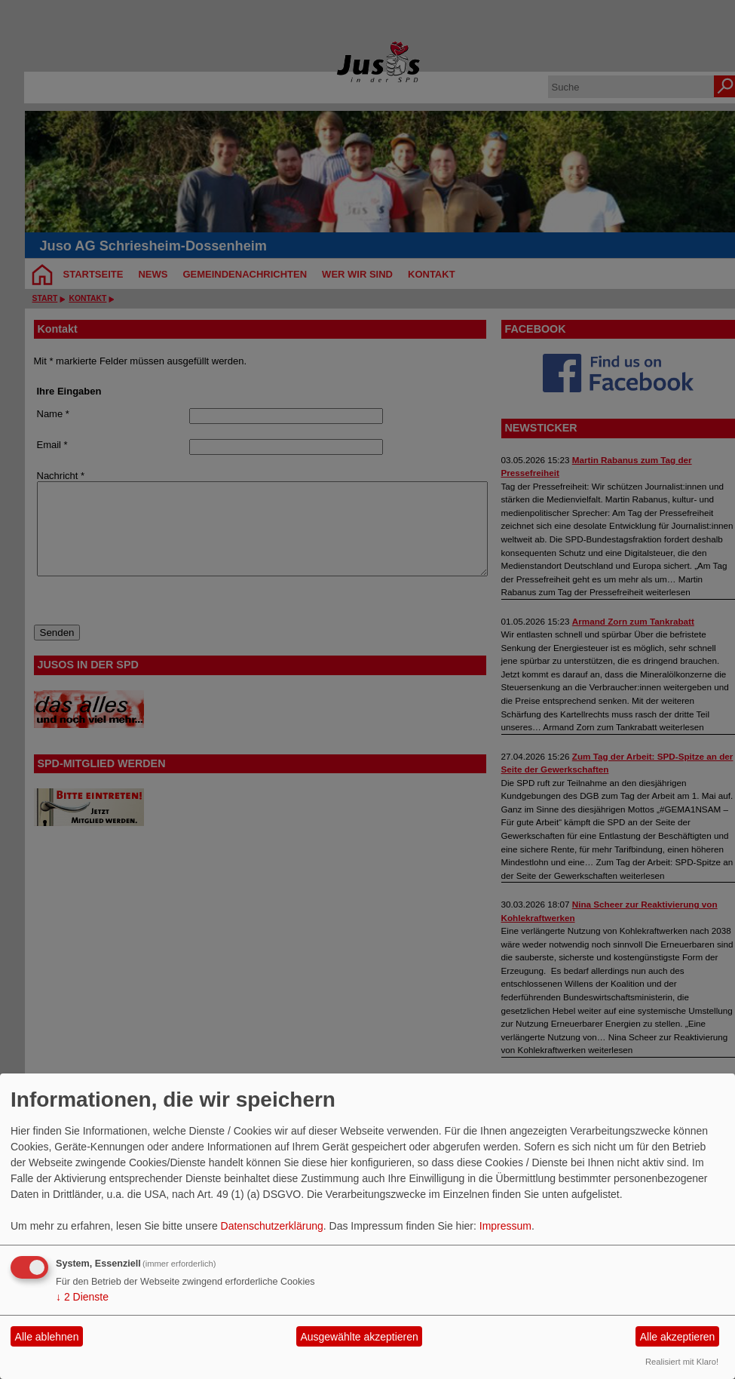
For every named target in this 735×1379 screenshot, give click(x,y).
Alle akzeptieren (677, 1337)
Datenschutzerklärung (272, 1226)
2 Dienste (82, 1297)
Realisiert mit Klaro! (681, 1361)
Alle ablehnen (47, 1337)
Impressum (505, 1226)
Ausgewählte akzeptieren (359, 1337)
